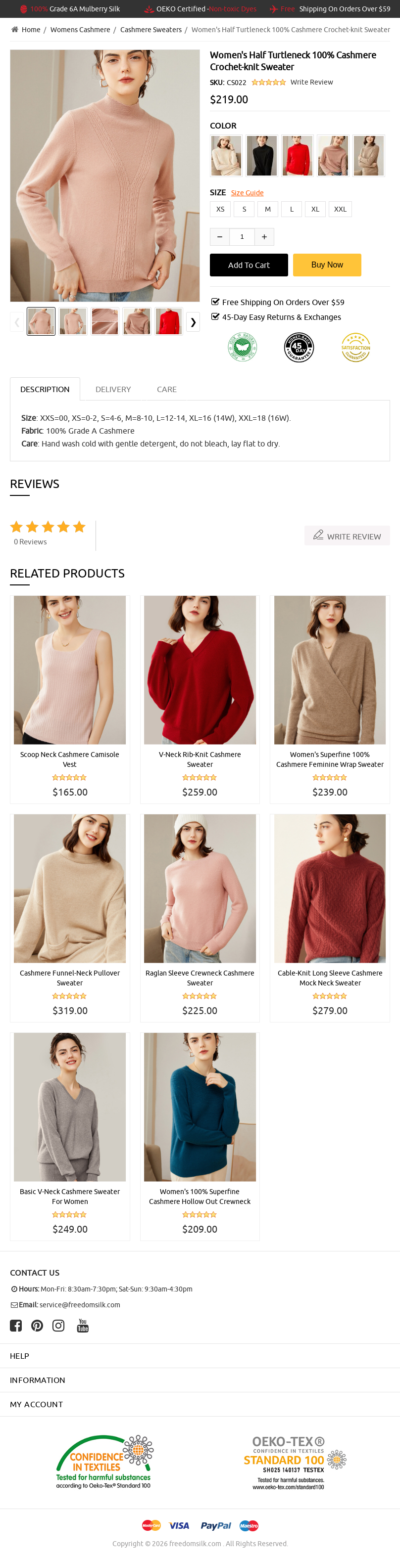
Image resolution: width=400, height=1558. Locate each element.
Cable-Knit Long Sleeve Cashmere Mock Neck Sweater (330, 978)
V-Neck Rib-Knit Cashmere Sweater (200, 759)
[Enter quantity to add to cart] (242, 237)
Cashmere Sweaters (151, 30)
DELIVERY (113, 389)
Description (45, 389)
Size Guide (247, 193)
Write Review (312, 82)
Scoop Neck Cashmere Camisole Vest (69, 759)
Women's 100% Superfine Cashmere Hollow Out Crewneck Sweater (199, 1197)
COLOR (223, 125)
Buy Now (327, 265)
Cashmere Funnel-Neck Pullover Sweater (70, 978)
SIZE (218, 192)
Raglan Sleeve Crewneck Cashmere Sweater (200, 978)
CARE (167, 389)
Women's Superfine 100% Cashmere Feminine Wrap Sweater (330, 759)
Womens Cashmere (80, 30)
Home (31, 30)
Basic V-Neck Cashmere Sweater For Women (70, 1196)
